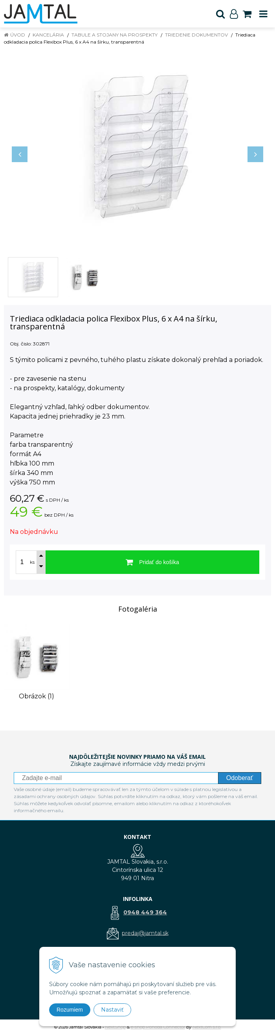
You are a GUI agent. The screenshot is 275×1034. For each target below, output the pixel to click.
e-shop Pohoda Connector (158, 1027)
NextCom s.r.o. (206, 1027)
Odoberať (239, 778)
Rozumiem (70, 1010)
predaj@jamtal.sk (145, 932)
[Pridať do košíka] (152, 562)
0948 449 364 (145, 912)
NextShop (115, 1027)
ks (32, 562)
